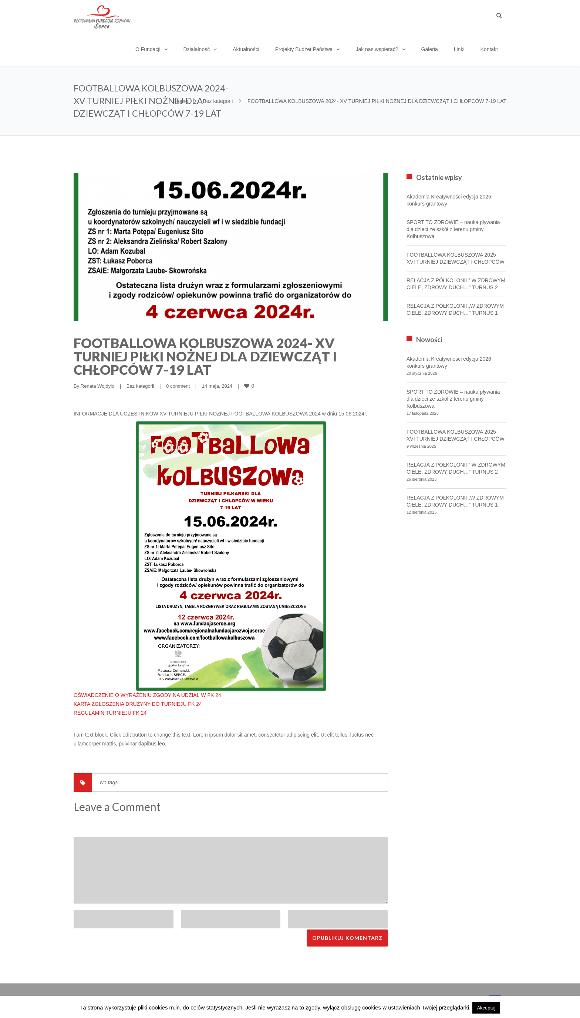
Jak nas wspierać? (376, 49)
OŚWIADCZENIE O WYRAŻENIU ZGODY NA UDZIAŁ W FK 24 (147, 695)
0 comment (178, 386)
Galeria (429, 49)
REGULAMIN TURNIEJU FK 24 (110, 713)
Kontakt (489, 49)
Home (181, 101)
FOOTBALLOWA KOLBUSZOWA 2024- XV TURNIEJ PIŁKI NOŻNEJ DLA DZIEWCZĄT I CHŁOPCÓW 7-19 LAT (205, 356)
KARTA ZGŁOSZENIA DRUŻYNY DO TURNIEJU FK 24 (138, 704)
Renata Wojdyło (98, 386)
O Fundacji (148, 49)
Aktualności (246, 49)
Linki (459, 49)
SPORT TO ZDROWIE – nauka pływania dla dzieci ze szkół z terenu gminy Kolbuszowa (453, 229)
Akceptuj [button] (486, 1008)
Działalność (196, 49)
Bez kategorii (218, 101)
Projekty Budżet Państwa (304, 49)
